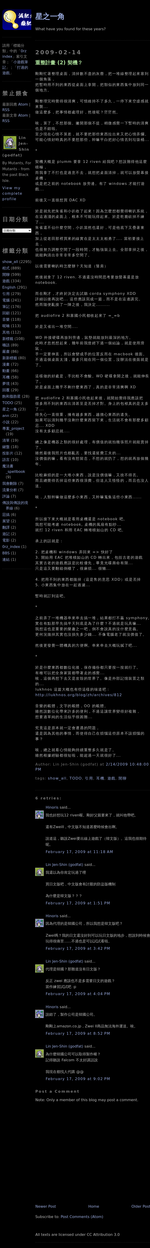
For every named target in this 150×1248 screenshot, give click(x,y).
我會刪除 (9, 483)
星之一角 (9, 409)
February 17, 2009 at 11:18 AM (79, 852)
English (9, 287)
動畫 (6, 371)
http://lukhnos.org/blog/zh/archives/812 (78, 695)
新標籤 (7, 339)
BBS (6, 553)
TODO (7, 403)
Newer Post (45, 1206)
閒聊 (6, 274)
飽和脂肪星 (11, 396)
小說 (6, 422)
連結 (6, 559)
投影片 (7, 453)
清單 (6, 440)
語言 (6, 459)
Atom (23, 104)
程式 (6, 268)
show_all (10, 262)
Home (93, 1206)
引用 (6, 294)
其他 (6, 332)
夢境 (6, 383)
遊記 (6, 534)
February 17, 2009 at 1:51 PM (78, 903)
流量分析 (9, 490)
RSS (5, 110)
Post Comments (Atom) (82, 1217)
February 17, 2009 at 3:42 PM (78, 948)
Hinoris (52, 807)
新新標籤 (9, 358)
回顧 (6, 313)
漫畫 (6, 364)
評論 (6, 496)
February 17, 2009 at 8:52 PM (78, 1033)
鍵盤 (6, 447)
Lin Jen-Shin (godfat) (64, 864)
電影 (6, 540)
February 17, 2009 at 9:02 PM (78, 1079)
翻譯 (6, 527)
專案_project (13, 428)
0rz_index (11, 547)
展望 (6, 521)
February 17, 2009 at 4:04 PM (78, 994)
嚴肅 (6, 351)
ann (5, 415)
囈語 (6, 345)
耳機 (6, 377)
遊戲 (6, 281)
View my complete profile (12, 193)
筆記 (6, 306)
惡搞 (6, 514)
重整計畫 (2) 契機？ (59, 63)
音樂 (6, 319)
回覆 (6, 390)
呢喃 (6, 326)
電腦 (6, 300)
